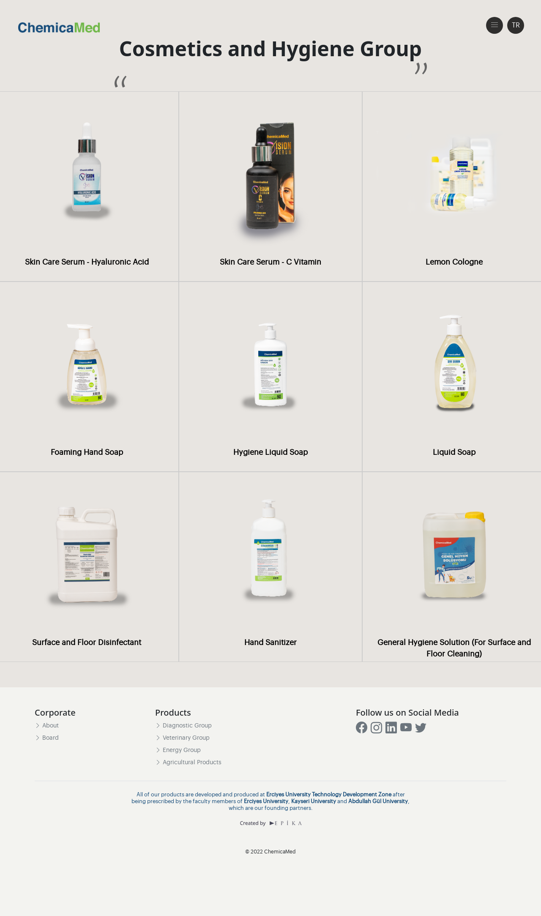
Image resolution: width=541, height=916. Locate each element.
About (47, 726)
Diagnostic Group (183, 726)
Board (47, 738)
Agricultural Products (188, 763)
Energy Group (178, 750)
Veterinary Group (182, 738)
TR (516, 25)
